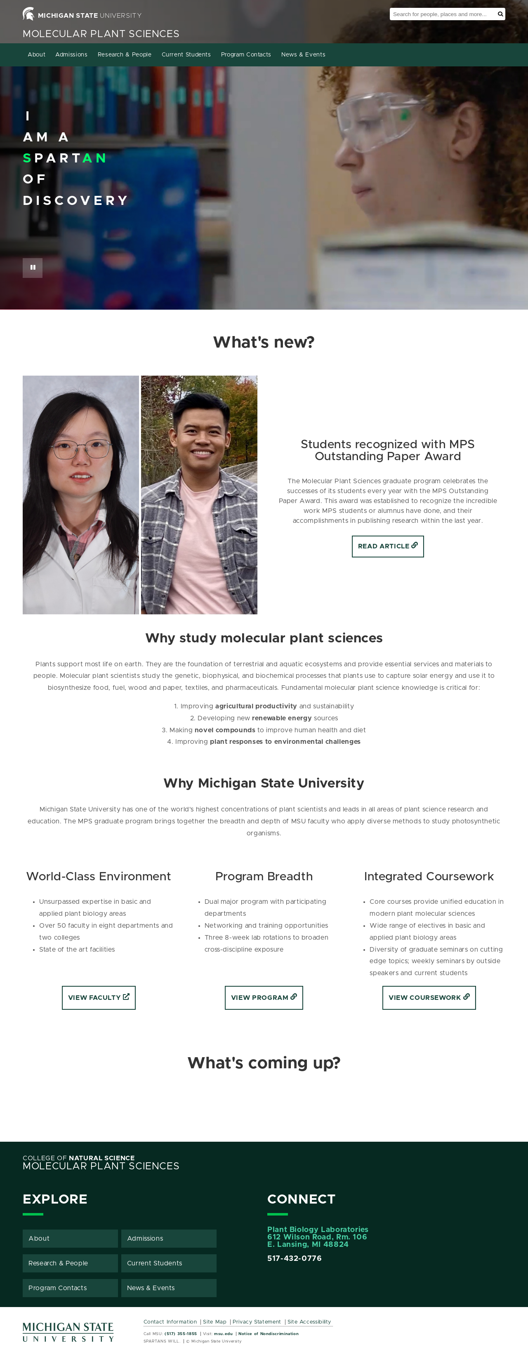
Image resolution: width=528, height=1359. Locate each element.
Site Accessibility (310, 1322)
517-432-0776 (294, 1259)
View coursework (429, 998)
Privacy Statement (257, 1322)
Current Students (186, 55)
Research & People (125, 55)
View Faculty (99, 998)
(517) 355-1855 (181, 1334)
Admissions (71, 55)
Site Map (214, 1322)
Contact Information (170, 1322)
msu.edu (223, 1334)
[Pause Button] (32, 268)
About (36, 55)
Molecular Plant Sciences (101, 34)
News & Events (303, 55)
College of (79, 1158)
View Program (264, 998)
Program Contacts (246, 55)
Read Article (388, 546)
